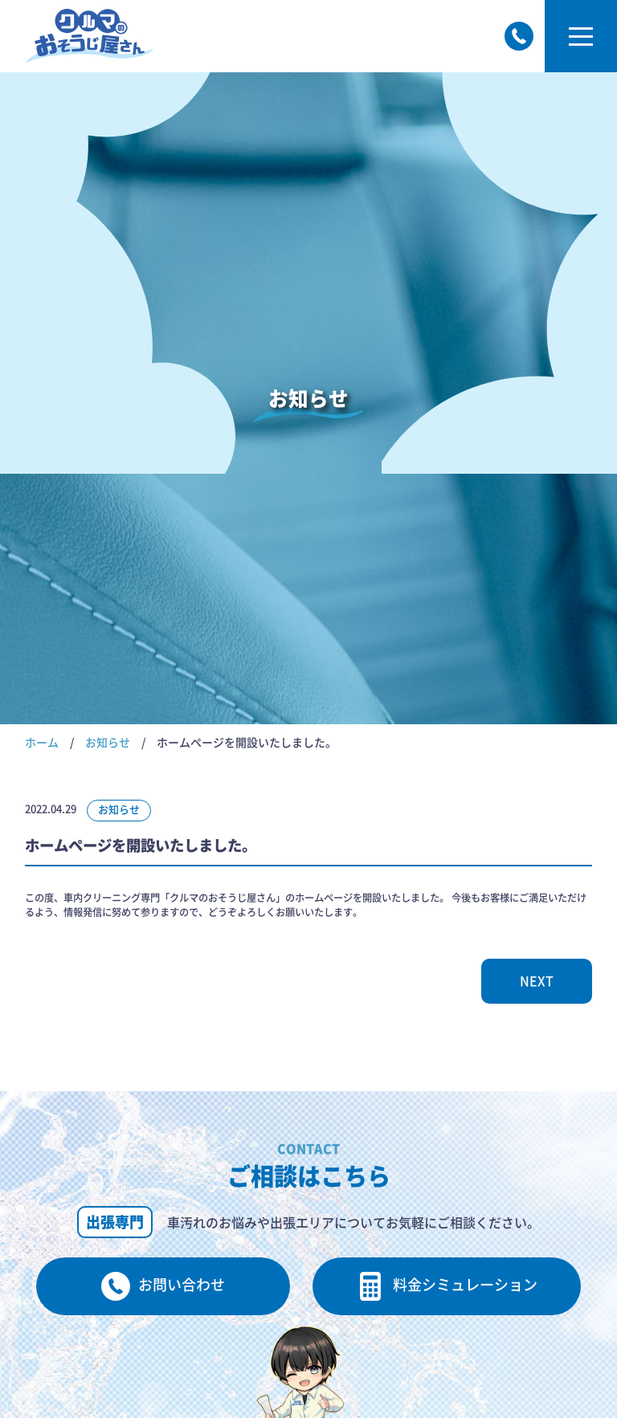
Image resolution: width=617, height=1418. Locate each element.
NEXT (537, 981)
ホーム (42, 742)
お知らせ (107, 742)
